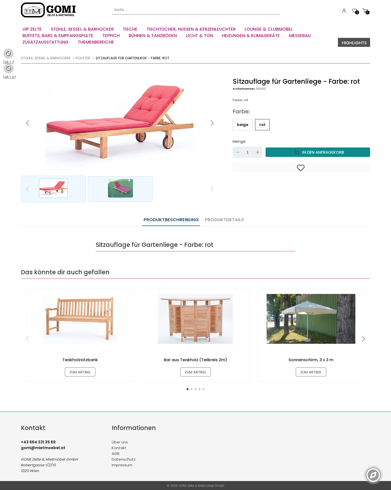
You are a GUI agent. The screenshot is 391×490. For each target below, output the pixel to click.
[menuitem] (33, 27)
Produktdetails (223, 218)
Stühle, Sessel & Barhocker (45, 57)
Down (238, 151)
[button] (212, 122)
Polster (83, 57)
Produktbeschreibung (171, 218)
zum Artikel (80, 371)
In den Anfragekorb (318, 152)
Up (258, 151)
